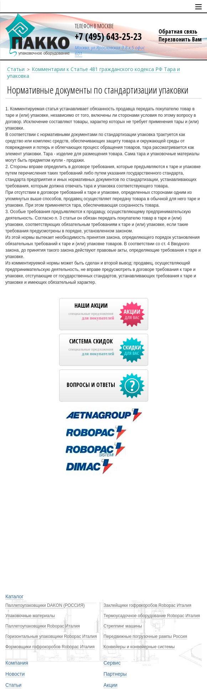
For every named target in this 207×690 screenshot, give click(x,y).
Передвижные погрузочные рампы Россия (145, 636)
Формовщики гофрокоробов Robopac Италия (50, 646)
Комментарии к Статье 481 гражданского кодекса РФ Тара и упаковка (93, 72)
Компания (16, 663)
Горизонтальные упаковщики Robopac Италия (51, 636)
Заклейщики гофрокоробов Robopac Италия (147, 605)
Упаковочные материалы (30, 615)
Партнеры (115, 674)
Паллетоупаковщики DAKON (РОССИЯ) (45, 605)
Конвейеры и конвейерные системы (139, 646)
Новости (15, 674)
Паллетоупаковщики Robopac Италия (42, 626)
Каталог (14, 596)
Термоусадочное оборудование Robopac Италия (152, 615)
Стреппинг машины (123, 626)
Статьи (16, 69)
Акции (111, 685)
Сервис (112, 663)
